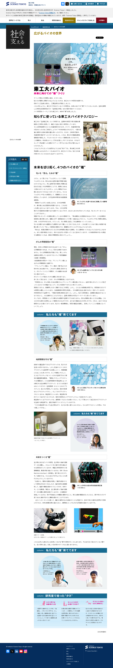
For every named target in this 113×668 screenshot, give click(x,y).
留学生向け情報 (14, 176)
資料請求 (89, 4)
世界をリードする (14, 20)
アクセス (101, 4)
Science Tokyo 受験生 (46, 13)
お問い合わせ (76, 4)
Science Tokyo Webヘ (92, 651)
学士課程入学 (14, 164)
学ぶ (29, 20)
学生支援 (12, 172)
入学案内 (101, 20)
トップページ (35, 27)
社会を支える (69, 20)
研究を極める (56, 20)
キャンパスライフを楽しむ (86, 20)
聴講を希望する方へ (16, 180)
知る (42, 20)
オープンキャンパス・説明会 (18, 168)
